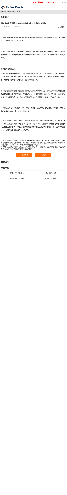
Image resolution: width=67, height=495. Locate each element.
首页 (11, 40)
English (63, 2)
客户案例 (17, 40)
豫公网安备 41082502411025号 (53, 488)
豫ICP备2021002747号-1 (34, 488)
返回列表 (61, 56)
